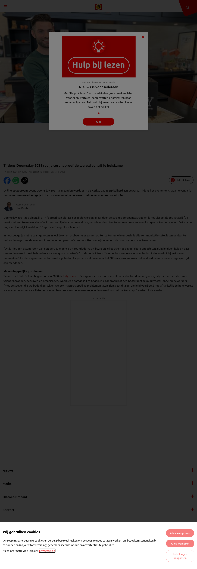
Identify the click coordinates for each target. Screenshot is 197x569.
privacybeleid (47, 550)
